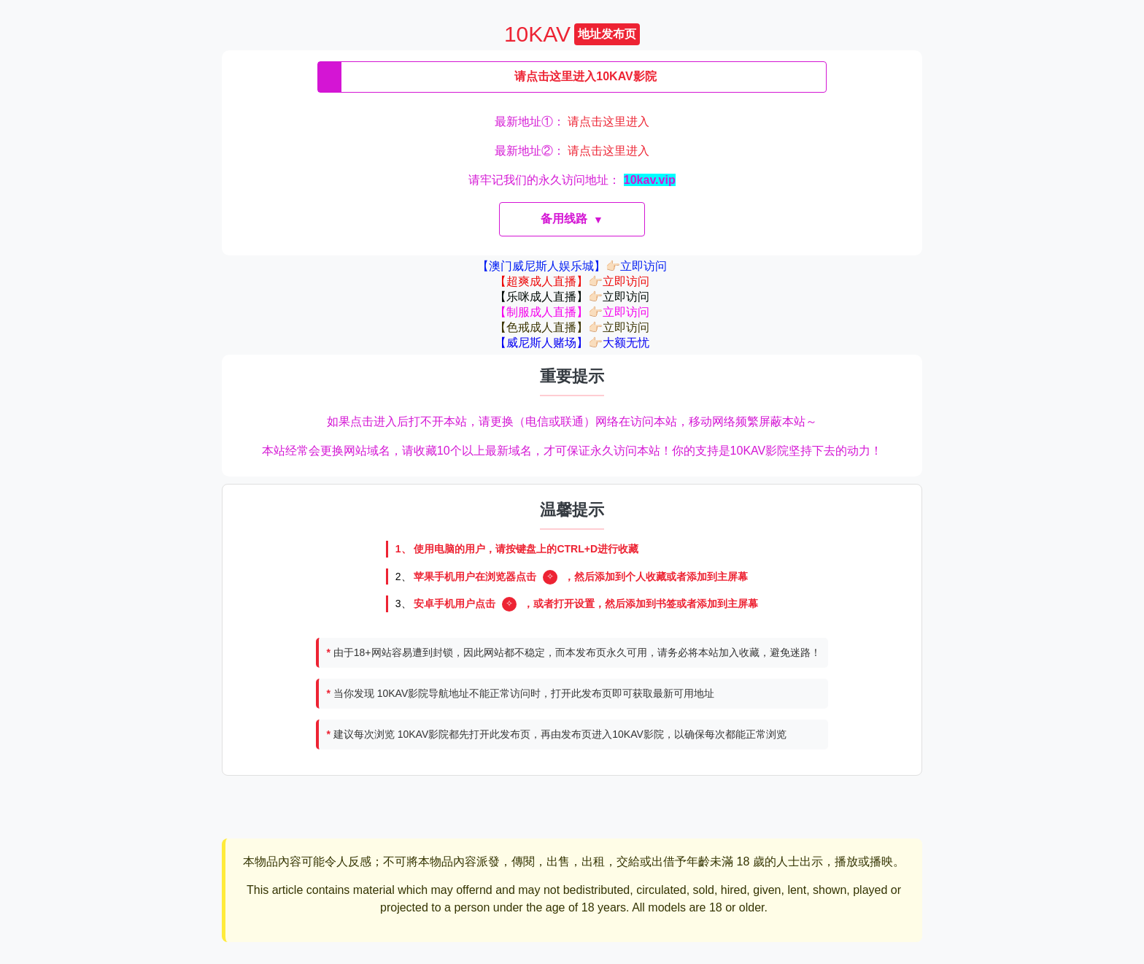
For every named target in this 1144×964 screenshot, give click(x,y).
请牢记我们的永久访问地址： (571, 180)
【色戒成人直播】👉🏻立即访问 (572, 327)
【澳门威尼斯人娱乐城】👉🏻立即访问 (572, 266)
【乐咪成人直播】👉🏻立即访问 (572, 296)
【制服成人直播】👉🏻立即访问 (572, 312)
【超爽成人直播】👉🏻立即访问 (572, 281)
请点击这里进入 (608, 121)
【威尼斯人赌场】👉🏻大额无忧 (572, 342)
